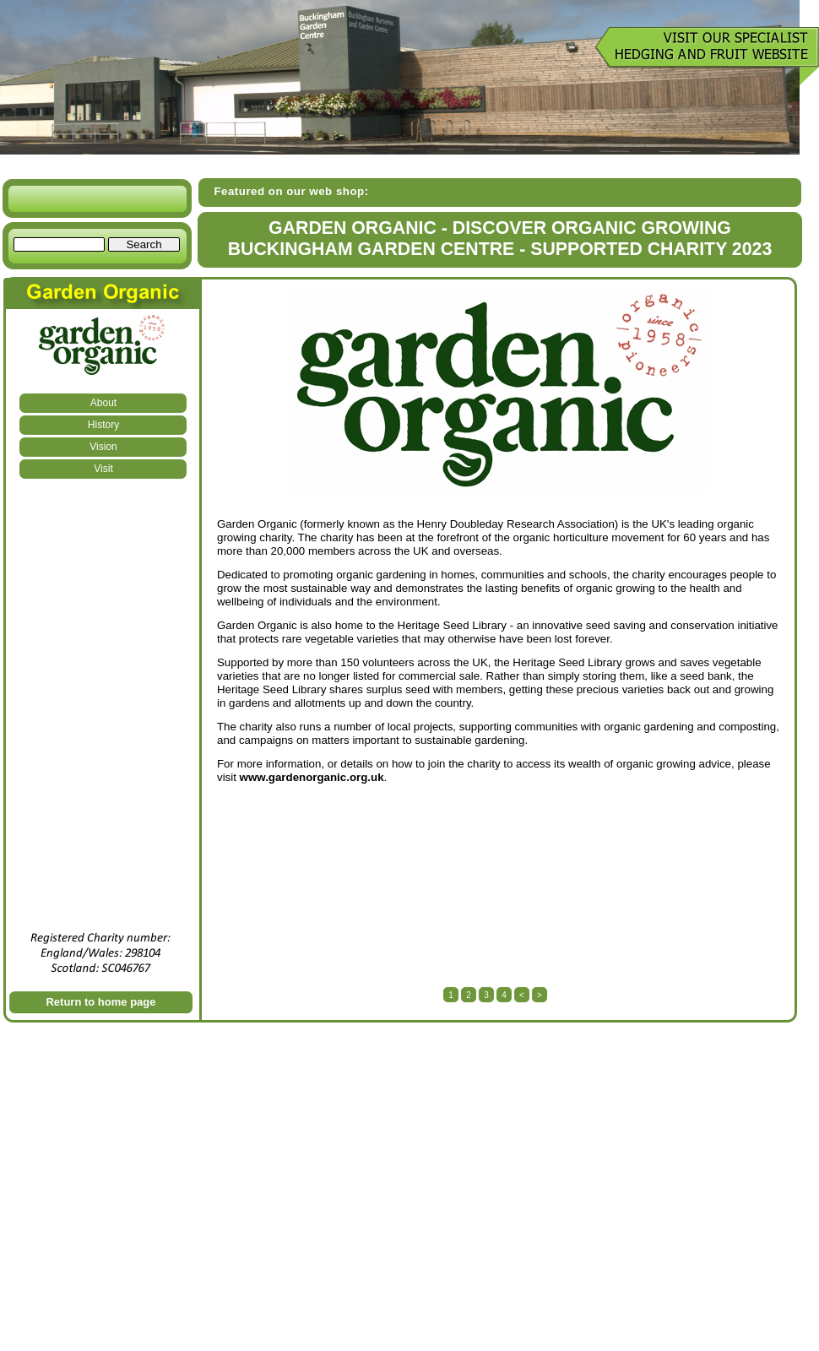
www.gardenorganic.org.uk (312, 777)
